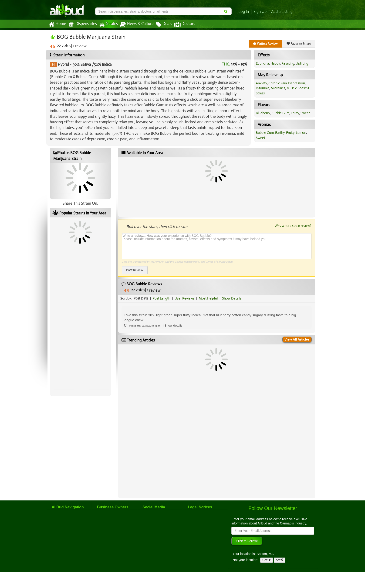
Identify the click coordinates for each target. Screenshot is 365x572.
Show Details (231, 298)
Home (57, 24)
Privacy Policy (192, 261)
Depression (296, 83)
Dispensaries (82, 24)
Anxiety (261, 83)
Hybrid (63, 64)
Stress (260, 93)
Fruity (295, 113)
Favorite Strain (299, 44)
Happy (275, 63)
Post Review (134, 270)
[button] (173, 325)
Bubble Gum (205, 71)
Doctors (184, 24)
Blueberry (263, 113)
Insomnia (262, 88)
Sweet (305, 113)
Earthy (280, 133)
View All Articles (297, 339)
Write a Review (265, 44)
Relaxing (287, 63)
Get (266, 560)
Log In (244, 11)
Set (279, 560)
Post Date (141, 298)
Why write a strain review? (293, 226)
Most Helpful (208, 298)
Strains (108, 24)
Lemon (301, 133)
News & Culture (137, 24)
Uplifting (302, 63)
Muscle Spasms (298, 88)
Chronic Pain (277, 83)
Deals (164, 24)
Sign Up (260, 11)
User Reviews (184, 298)
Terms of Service (215, 261)
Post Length (161, 298)
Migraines (278, 88)
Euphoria (262, 63)
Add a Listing (282, 11)
